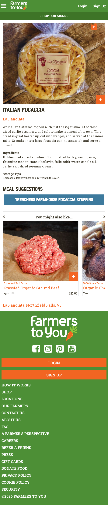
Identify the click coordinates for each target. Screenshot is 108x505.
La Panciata (13, 118)
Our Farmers (15, 405)
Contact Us (13, 412)
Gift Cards (12, 461)
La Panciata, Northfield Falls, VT (32, 305)
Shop (7, 392)
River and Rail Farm (15, 283)
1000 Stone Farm (93, 283)
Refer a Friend (16, 447)
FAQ (5, 426)
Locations (12, 398)
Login (82, 6)
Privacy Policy (16, 475)
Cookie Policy (16, 482)
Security (11, 489)
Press (7, 454)
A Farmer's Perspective (25, 433)
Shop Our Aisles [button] (54, 16)
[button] (3, 6)
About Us (11, 419)
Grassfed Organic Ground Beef (31, 288)
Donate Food (14, 468)
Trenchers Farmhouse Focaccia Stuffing (54, 199)
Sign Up (99, 6)
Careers (10, 440)
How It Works (16, 385)
